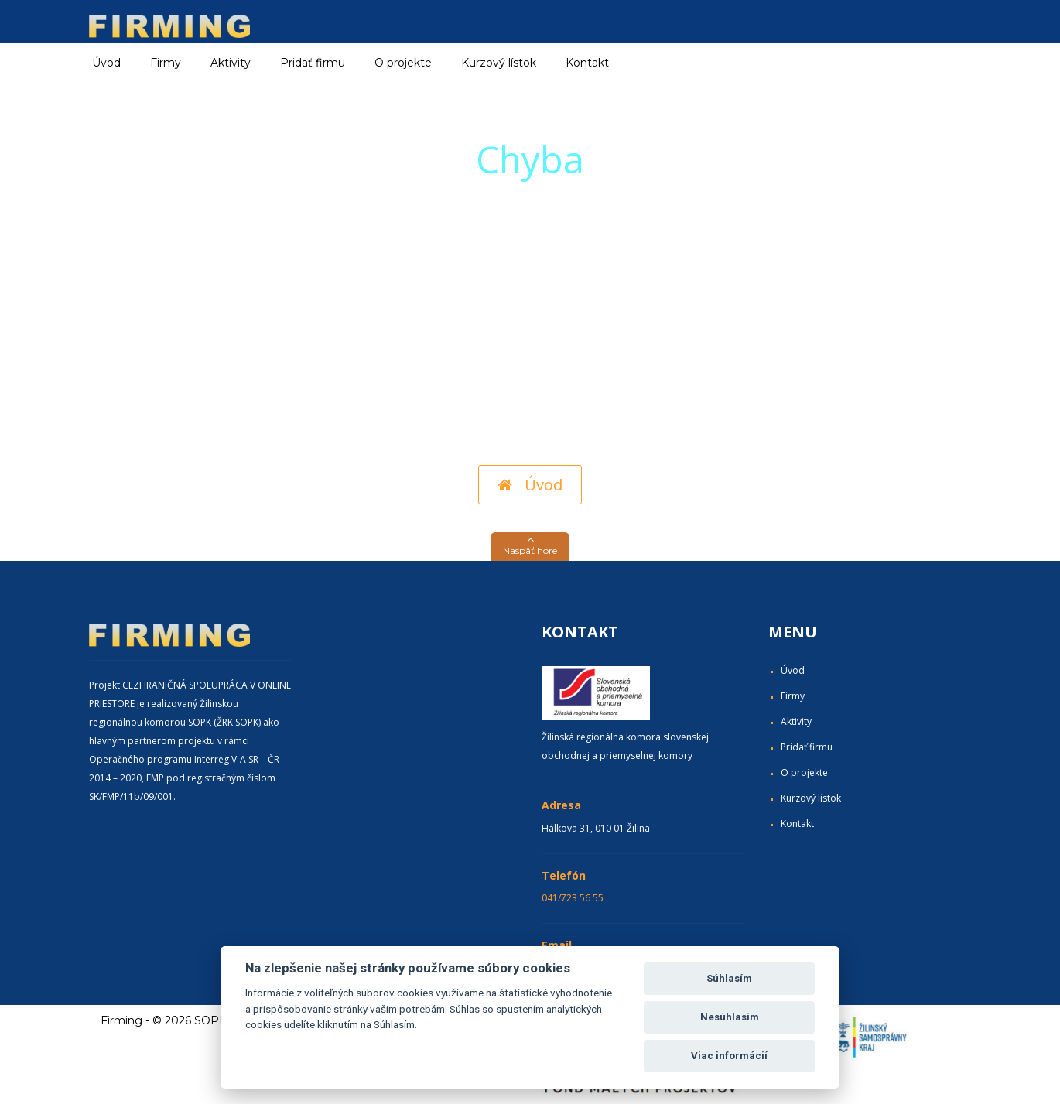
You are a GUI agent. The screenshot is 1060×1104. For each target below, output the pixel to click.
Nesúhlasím (729, 1017)
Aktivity (796, 721)
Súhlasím (729, 978)
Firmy (793, 695)
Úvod (106, 63)
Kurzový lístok (498, 63)
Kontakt (587, 63)
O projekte (403, 63)
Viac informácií (729, 1055)
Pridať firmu (312, 63)
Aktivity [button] (230, 63)
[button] (530, 546)
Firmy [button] (165, 63)
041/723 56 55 (573, 897)
